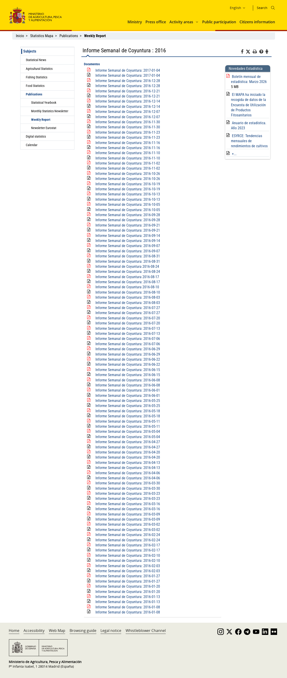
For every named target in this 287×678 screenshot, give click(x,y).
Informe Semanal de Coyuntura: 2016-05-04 (127, 431)
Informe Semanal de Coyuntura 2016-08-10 (127, 287)
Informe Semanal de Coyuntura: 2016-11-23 (127, 132)
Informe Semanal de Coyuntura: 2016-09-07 (127, 246)
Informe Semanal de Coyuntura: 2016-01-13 (127, 597)
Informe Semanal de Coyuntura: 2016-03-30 (127, 483)
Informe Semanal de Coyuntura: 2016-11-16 (127, 143)
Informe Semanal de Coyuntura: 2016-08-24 (127, 271)
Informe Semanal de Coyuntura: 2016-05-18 (127, 411)
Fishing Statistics (36, 77)
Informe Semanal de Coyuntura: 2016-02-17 (127, 545)
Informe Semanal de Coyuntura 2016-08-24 (127, 266)
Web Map (57, 630)
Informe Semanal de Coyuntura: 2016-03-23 (127, 493)
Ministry (134, 21)
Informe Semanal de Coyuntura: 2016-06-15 (127, 370)
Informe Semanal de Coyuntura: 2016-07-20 (127, 318)
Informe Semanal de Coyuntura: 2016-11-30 (127, 122)
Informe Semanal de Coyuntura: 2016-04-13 (127, 462)
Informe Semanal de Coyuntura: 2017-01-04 (127, 70)
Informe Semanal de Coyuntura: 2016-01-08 (127, 607)
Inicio (20, 36)
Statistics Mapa (41, 36)
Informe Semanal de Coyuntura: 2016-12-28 (127, 81)
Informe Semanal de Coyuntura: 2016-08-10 (127, 292)
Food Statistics (35, 86)
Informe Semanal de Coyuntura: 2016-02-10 (127, 555)
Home (14, 630)
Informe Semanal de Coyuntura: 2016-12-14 (127, 101)
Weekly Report (40, 119)
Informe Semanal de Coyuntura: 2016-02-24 (127, 535)
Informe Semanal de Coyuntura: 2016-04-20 (127, 452)
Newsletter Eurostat (43, 128)
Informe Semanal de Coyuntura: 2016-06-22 (127, 359)
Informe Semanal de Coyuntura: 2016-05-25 (127, 400)
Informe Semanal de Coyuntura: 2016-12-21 (127, 91)
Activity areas (181, 21)
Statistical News (36, 60)
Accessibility (34, 630)
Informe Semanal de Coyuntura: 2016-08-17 (127, 282)
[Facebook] (243, 52)
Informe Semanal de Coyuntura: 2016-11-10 (127, 153)
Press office (155, 21)
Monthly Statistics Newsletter (49, 111)
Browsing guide (83, 630)
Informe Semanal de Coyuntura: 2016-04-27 (127, 442)
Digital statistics (36, 136)
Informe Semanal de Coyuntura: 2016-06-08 (127, 380)
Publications (68, 36)
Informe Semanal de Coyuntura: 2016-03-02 (127, 524)
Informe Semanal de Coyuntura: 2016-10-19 (127, 184)
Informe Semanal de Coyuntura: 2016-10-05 (127, 204)
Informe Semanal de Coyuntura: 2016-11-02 (127, 163)
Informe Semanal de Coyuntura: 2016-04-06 (127, 473)
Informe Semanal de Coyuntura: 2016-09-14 (127, 235)
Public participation (219, 21)
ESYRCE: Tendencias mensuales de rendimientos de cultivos (249, 141)
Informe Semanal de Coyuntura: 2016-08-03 (127, 297)
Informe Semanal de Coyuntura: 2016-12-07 (127, 111)
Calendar (31, 145)
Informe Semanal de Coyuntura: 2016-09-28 (127, 215)
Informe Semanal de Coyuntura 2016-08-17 (127, 277)
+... (234, 154)
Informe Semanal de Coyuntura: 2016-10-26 (127, 173)
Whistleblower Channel (146, 630)
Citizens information (257, 21)
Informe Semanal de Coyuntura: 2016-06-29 (127, 349)
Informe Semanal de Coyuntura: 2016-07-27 (127, 308)
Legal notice (111, 630)
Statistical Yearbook (43, 102)
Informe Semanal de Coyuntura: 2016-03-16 (127, 504)
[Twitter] (249, 52)
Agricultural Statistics (39, 69)
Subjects (29, 51)
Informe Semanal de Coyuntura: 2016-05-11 (127, 421)
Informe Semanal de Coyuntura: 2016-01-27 (127, 576)
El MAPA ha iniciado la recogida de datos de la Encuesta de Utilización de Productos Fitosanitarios (248, 105)
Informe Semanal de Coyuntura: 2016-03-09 (127, 514)
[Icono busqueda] (273, 7)
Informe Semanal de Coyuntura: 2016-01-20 (127, 586)
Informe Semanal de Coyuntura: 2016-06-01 (127, 390)
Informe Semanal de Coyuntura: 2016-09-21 (127, 225)
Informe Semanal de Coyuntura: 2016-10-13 (127, 194)
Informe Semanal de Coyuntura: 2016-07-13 (127, 328)
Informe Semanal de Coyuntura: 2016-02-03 (127, 566)
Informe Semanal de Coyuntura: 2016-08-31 (127, 256)
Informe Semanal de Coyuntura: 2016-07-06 (127, 338)
